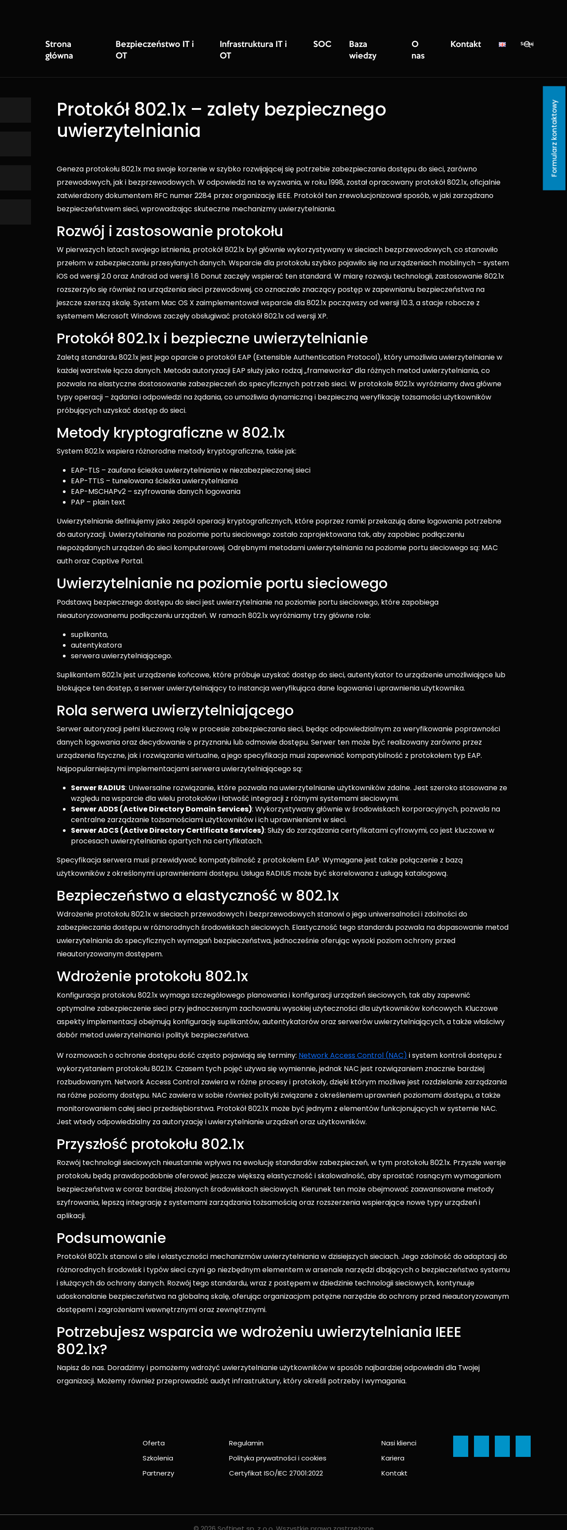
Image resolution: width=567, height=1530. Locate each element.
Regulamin (246, 1430)
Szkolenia (158, 1445)
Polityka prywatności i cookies (277, 1445)
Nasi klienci (398, 1430)
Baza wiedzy (310, 44)
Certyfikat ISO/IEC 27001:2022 (276, 1460)
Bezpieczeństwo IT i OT (135, 44)
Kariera (392, 1445)
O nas (353, 44)
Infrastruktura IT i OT (215, 44)
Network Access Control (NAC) (353, 1043)
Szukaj (445, 44)
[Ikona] (15, 110)
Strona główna (65, 44)
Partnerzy (158, 1460)
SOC (268, 44)
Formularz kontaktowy (554, 138)
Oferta (154, 1430)
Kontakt (389, 44)
